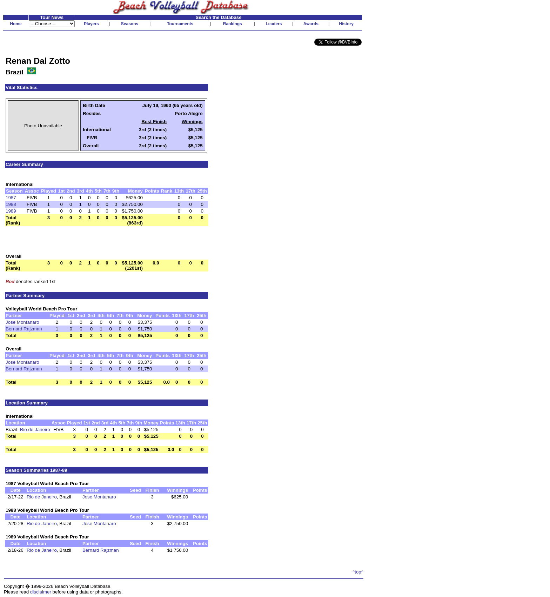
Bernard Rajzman (24, 328)
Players (91, 23)
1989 (11, 211)
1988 (11, 204)
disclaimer (40, 592)
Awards (310, 23)
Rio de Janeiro (35, 429)
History (346, 23)
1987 (11, 197)
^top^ (358, 572)
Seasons (129, 23)
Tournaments (180, 23)
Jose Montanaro (22, 322)
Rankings (232, 23)
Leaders (274, 23)
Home (15, 23)
